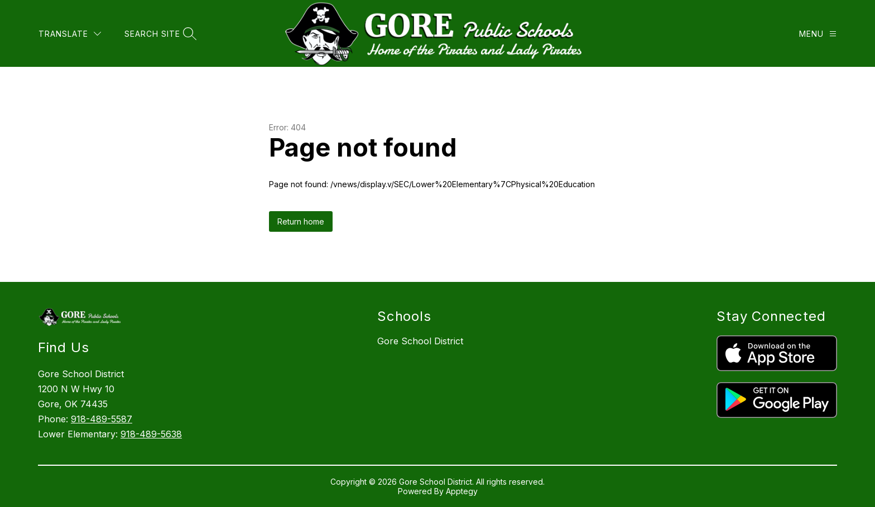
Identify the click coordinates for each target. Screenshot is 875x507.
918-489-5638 (151, 434)
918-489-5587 (101, 419)
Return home (300, 221)
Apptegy (462, 491)
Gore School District (420, 341)
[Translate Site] (70, 34)
